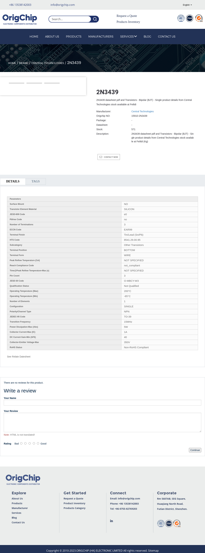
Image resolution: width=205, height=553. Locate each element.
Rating (7, 443)
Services (128, 36)
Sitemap (153, 550)
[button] (11, 87)
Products (73, 36)
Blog (147, 36)
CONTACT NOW (111, 157)
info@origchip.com (63, 5)
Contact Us (166, 36)
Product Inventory (63, 503)
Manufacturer (8, 508)
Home (34, 36)
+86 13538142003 (20, 5)
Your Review (11, 411)
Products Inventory (128, 22)
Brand (23, 63)
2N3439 (74, 63)
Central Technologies (47, 63)
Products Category (64, 508)
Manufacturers (100, 36)
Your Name (10, 398)
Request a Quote (127, 16)
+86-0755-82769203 (115, 508)
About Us (52, 36)
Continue (195, 450)
